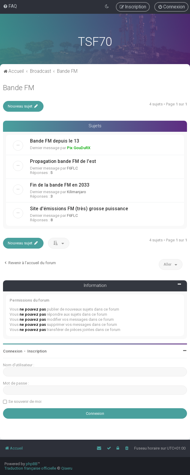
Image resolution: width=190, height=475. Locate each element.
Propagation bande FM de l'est (63, 161)
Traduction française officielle (30, 468)
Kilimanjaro (76, 192)
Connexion (12, 351)
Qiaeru (66, 468)
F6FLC (72, 168)
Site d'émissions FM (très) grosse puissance (79, 208)
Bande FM (18, 88)
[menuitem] (10, 6)
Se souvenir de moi (24, 401)
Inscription (37, 351)
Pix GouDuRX (78, 148)
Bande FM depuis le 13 (54, 141)
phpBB (32, 464)
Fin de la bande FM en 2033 (59, 185)
